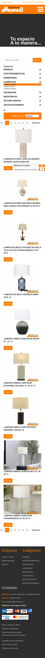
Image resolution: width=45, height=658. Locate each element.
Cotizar (8, 168)
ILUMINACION (27, 568)
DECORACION (28, 572)
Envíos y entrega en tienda (11, 625)
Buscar (37, 60)
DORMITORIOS (28, 564)
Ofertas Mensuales (8, 561)
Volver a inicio (7, 2)
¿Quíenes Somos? (8, 557)
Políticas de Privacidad (9, 644)
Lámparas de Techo (10, 89)
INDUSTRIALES (28, 576)
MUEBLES (26, 557)
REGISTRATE (39, 2)
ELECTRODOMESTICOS (31, 561)
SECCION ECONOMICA (31, 583)
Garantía (5, 564)
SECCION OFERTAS (30, 579)
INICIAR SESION (28, 2)
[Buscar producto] (18, 60)
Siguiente (36, 123)
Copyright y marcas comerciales (12, 641)
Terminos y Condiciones (10, 648)
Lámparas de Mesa (10, 84)
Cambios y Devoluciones (10, 628)
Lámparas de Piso (9, 86)
